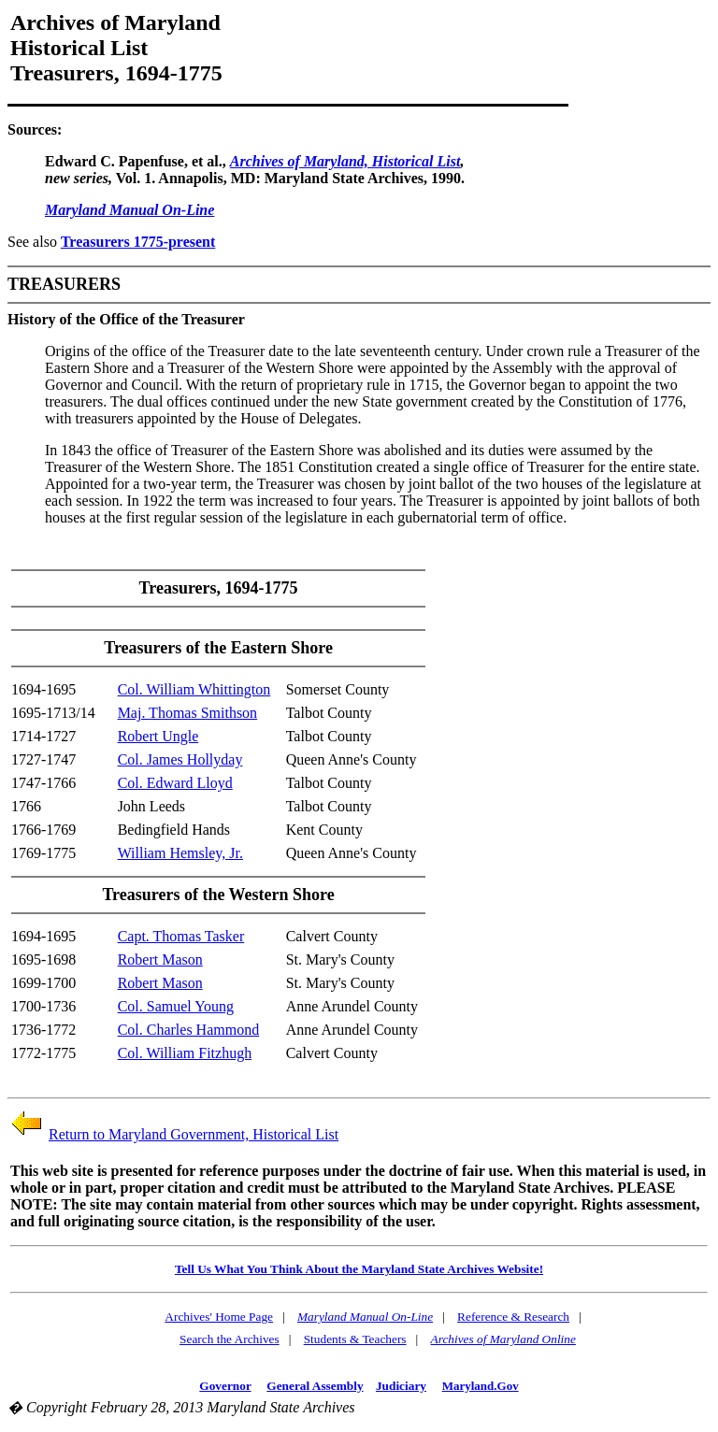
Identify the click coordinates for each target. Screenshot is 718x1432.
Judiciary (401, 1386)
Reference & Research (513, 1317)
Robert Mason (160, 959)
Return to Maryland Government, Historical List (193, 1134)
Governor (225, 1386)
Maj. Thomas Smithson (188, 713)
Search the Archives (230, 1339)
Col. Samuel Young (176, 1006)
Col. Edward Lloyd (175, 783)
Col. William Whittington (194, 689)
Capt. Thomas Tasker (181, 936)
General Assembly (314, 1386)
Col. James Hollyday (180, 759)
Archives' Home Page (219, 1317)
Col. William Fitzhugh (185, 1053)
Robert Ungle (158, 736)
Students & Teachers (355, 1339)
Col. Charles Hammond (189, 1030)
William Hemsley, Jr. (180, 853)
